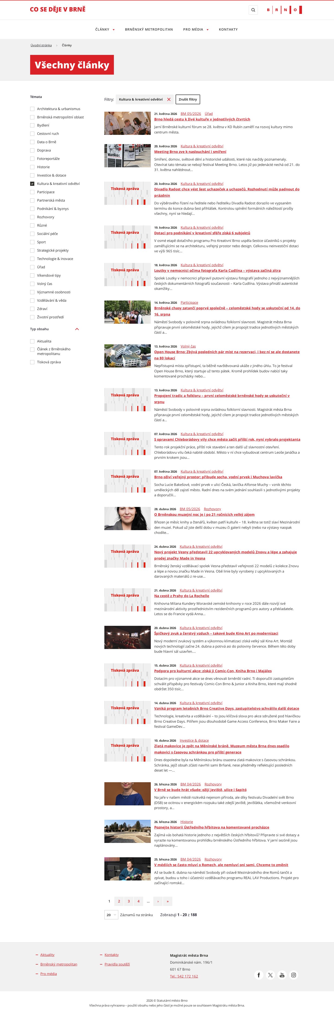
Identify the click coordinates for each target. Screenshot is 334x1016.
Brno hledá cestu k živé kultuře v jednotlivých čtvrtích (202, 119)
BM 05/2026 (191, 113)
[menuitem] (145, 99)
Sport (41, 242)
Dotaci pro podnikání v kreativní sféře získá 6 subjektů (202, 233)
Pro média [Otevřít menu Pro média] (194, 29)
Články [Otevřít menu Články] (101, 29)
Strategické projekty (53, 250)
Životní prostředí (50, 317)
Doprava (44, 150)
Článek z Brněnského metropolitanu (54, 351)
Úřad (41, 267)
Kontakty (229, 29)
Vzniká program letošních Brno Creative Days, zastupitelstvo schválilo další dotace (226, 708)
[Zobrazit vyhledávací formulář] (253, 10)
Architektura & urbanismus (58, 108)
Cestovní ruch (48, 133)
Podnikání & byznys (53, 208)
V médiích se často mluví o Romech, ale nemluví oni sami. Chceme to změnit (221, 864)
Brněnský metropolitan (148, 29)
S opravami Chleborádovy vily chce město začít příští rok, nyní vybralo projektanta (227, 439)
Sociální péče (47, 233)
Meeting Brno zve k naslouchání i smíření (190, 151)
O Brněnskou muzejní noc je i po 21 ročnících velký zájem (204, 514)
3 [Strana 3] (131, 901)
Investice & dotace (51, 175)
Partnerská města (51, 200)
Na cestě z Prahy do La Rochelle (181, 595)
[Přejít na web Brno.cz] (284, 10)
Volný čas (44, 283)
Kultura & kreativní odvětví (58, 183)
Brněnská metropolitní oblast (60, 117)
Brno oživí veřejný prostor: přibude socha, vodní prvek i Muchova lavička (218, 477)
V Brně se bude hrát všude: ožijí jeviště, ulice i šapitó (200, 789)
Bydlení (43, 125)
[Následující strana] (158, 901)
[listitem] (58, 329)
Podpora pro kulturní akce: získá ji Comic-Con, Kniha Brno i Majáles (213, 670)
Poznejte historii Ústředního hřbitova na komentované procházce (211, 827)
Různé (42, 225)
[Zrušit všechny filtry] (188, 99)
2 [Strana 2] (121, 901)
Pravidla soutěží (117, 964)
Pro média (48, 973)
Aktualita (44, 341)
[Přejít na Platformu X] (270, 975)
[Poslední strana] (167, 901)
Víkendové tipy (49, 275)
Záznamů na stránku (136, 914)
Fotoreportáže (48, 158)
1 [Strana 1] (111, 901)
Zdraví (42, 308)
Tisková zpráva (49, 362)
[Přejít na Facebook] (258, 975)
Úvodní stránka (41, 45)
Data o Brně (46, 141)
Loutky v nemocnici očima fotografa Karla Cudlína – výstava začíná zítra (217, 270)
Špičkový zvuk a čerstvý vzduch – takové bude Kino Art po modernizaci (216, 633)
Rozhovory (45, 217)
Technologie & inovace (55, 258)
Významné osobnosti (54, 292)
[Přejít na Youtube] (282, 975)
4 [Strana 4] (140, 901)
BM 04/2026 (190, 784)
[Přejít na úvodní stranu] (57, 12)
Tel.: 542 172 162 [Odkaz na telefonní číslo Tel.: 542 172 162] (184, 976)
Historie (43, 167)
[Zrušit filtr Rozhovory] (145, 99)
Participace (46, 192)
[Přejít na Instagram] (293, 975)
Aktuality (47, 954)
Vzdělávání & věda (51, 300)
